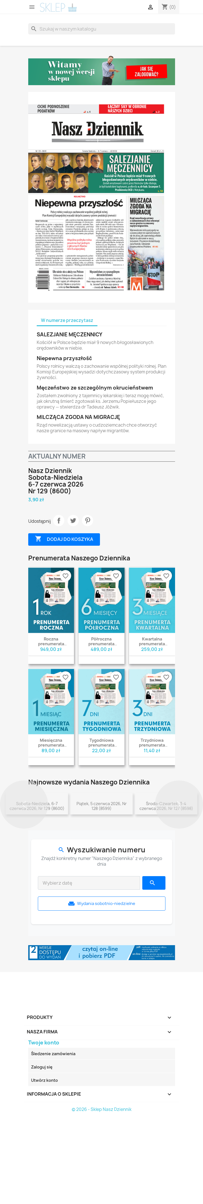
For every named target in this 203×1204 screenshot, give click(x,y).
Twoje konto (43, 1126)
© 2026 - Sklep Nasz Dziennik (102, 1194)
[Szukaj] (101, 29)
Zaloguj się (42, 1151)
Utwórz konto (44, 1164)
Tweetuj (73, 520)
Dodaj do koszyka (64, 539)
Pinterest (87, 520)
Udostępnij (58, 520)
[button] (24, 847)
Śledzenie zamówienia (53, 1138)
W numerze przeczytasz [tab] (67, 320)
